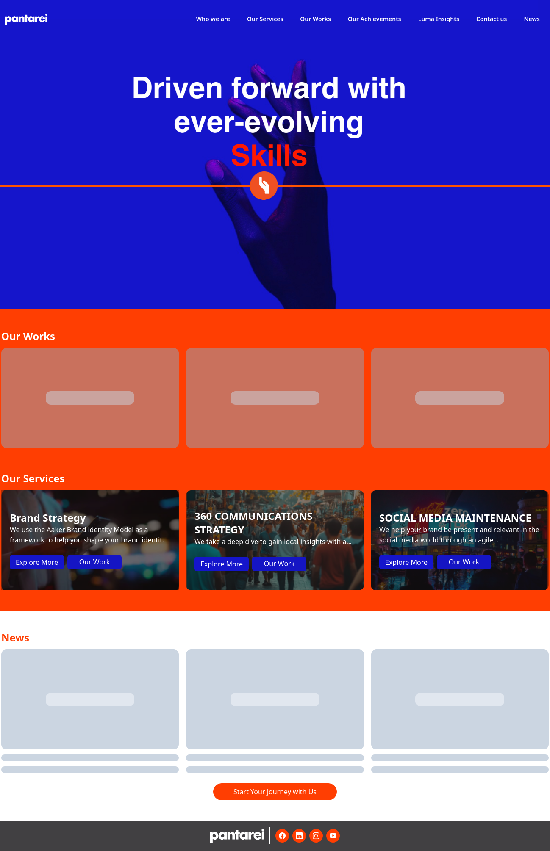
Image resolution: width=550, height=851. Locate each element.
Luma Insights (438, 19)
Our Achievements (374, 19)
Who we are (213, 19)
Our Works (315, 19)
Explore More (37, 562)
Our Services (265, 19)
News (532, 19)
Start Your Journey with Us (275, 791)
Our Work (94, 561)
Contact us (491, 19)
